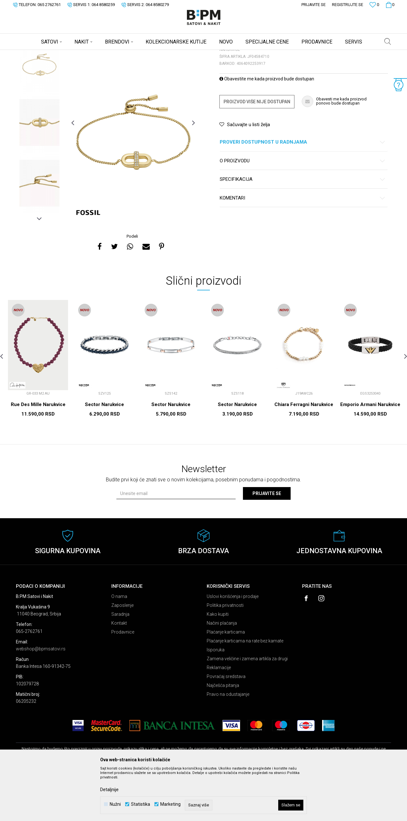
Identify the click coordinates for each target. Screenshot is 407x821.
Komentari (302, 248)
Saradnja (120, 664)
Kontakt (119, 672)
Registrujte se (347, 4)
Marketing (170, 804)
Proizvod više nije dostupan (257, 151)
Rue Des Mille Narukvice (38, 454)
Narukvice (96, 54)
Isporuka (215, 699)
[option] (39, 111)
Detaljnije (109, 789)
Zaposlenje (122, 655)
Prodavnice (122, 681)
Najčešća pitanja (223, 735)
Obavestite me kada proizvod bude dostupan (266, 128)
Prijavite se (266, 543)
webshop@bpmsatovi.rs (41, 698)
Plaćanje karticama (226, 681)
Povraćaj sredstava (226, 726)
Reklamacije (219, 717)
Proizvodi (61, 54)
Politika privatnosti (225, 655)
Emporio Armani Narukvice (370, 454)
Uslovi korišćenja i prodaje (233, 646)
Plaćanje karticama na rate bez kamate (245, 690)
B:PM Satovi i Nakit (32, 54)
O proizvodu (302, 211)
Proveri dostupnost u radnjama (302, 192)
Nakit (78, 54)
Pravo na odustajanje (228, 744)
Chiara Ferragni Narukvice (303, 454)
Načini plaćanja (222, 672)
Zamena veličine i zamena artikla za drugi (247, 708)
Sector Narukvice (104, 454)
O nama (119, 646)
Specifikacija (302, 229)
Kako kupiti (218, 664)
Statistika (140, 804)
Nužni (115, 804)
